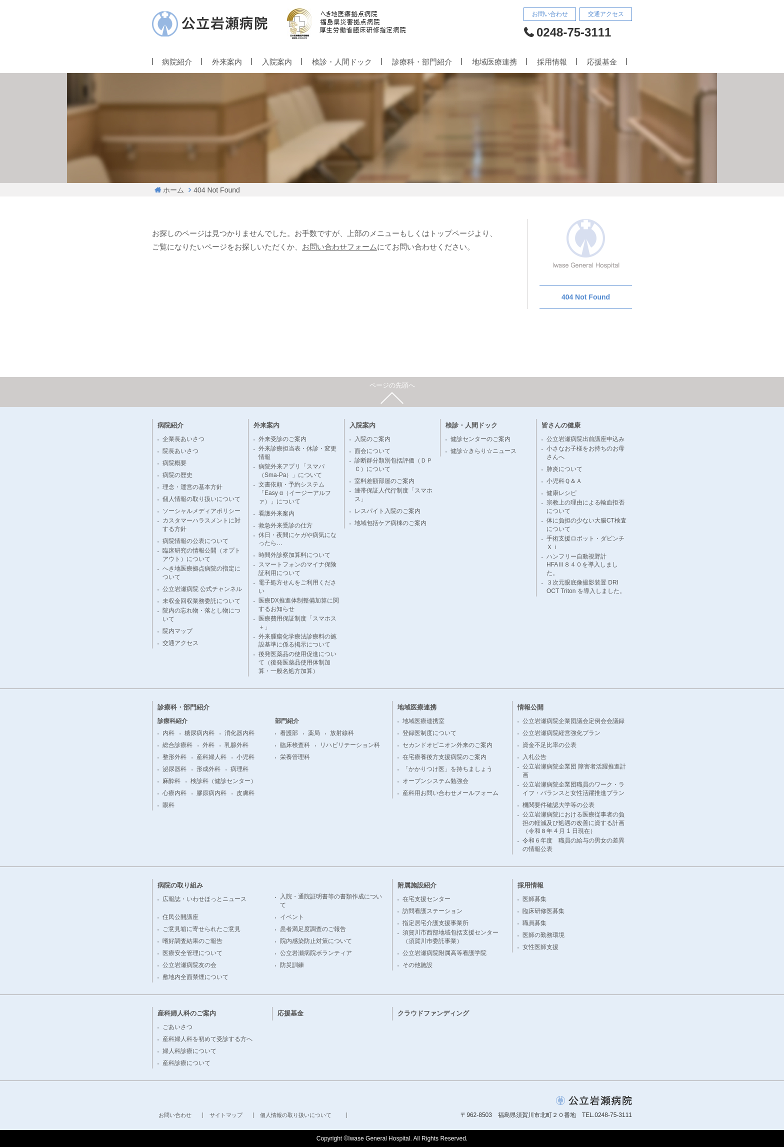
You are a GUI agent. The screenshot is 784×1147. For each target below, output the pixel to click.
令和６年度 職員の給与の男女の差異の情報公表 (573, 844)
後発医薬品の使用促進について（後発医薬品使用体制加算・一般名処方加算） (297, 662)
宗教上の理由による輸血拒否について (585, 506)
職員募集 (534, 923)
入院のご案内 (372, 439)
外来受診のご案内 (282, 439)
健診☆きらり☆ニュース (483, 451)
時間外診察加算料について (294, 555)
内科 (168, 733)
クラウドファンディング (433, 1013)
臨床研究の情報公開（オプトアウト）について (201, 554)
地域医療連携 (494, 62)
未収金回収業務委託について (201, 601)
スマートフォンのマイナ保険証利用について (297, 568)
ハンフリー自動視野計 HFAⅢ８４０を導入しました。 (582, 565)
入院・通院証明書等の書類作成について (331, 900)
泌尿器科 (174, 769)
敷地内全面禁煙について (195, 977)
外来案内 (227, 62)
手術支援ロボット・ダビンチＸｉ (585, 542)
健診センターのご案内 (480, 439)
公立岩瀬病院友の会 (189, 965)
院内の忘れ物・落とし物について (201, 614)
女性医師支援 (540, 947)
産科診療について (186, 1063)
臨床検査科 (295, 745)
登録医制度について (429, 733)
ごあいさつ (177, 1027)
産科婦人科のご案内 (187, 1013)
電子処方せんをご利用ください (297, 586)
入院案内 (277, 62)
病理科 (239, 769)
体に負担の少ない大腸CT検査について (586, 524)
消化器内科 (239, 733)
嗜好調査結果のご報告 (192, 941)
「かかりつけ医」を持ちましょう (447, 769)
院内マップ (177, 631)
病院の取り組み (180, 885)
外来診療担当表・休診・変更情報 (297, 452)
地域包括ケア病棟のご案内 (390, 523)
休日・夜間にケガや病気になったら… (297, 539)
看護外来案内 (276, 513)
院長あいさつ (180, 451)
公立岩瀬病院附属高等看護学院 (444, 953)
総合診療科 (177, 745)
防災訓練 (292, 965)
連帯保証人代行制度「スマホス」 (393, 494)
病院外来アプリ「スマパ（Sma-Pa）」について (291, 470)
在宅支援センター (426, 899)
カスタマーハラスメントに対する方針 (201, 524)
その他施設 (417, 965)
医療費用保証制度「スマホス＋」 (297, 622)
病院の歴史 (177, 475)
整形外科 (174, 757)
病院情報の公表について (195, 541)
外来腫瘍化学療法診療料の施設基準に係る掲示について (297, 640)
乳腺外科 (236, 745)
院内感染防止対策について (316, 941)
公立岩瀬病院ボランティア (316, 953)
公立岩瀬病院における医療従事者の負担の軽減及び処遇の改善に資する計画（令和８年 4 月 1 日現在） (573, 823)
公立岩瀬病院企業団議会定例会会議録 (573, 721)
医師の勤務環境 (543, 935)
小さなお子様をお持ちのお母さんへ (585, 452)
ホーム (173, 190)
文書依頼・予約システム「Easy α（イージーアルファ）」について (294, 493)
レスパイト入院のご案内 (387, 511)
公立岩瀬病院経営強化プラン (561, 733)
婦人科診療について (189, 1051)
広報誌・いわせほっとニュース (204, 899)
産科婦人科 (211, 757)
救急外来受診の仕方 (285, 525)
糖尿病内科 (199, 733)
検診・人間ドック (342, 62)
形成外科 (208, 769)
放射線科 (342, 733)
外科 (208, 745)
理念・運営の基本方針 (192, 487)
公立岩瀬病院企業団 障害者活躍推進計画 (574, 770)
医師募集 (534, 899)
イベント (292, 917)
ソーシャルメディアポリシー (201, 511)
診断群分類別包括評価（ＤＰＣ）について (393, 464)
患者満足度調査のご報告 (313, 929)
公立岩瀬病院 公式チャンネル (202, 589)
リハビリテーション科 (350, 745)
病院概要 (174, 463)
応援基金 (602, 62)
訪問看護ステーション (432, 911)
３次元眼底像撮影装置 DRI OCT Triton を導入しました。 (586, 586)
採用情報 (552, 62)
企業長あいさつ (183, 439)
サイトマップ (226, 1115)
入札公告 (534, 757)
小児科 (245, 757)
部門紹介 (287, 721)
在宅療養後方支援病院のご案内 (444, 757)
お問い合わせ (550, 14)
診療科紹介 (173, 721)
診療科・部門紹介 (422, 62)
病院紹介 (177, 62)
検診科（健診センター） (223, 781)
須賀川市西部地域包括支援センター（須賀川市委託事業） (450, 936)
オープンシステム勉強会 (435, 781)
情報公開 (531, 707)
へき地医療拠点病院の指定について (201, 572)
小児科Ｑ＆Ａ (564, 481)
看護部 (289, 733)
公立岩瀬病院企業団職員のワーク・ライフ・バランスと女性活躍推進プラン (573, 788)
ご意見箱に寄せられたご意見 (201, 929)
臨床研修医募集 (543, 911)
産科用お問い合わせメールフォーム (450, 793)
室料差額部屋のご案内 (384, 481)
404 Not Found (217, 190)
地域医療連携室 (423, 721)
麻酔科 (171, 781)
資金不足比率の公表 (549, 745)
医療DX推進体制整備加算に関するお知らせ (298, 604)
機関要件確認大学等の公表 (558, 805)
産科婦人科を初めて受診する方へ (207, 1039)
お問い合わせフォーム (339, 246)
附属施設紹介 (417, 885)
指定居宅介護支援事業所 (435, 923)
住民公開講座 (180, 917)
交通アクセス (606, 14)
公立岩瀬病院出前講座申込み (585, 439)
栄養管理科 (295, 757)
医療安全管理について (192, 953)
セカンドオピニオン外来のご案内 (447, 745)
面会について (372, 451)
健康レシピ (561, 493)
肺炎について (564, 469)
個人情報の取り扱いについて (201, 499)
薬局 (314, 733)
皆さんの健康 (561, 425)
